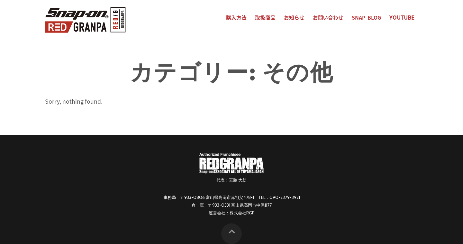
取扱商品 (265, 17)
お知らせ (294, 17)
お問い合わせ (328, 17)
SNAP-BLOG (366, 17)
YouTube (401, 17)
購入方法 (236, 17)
